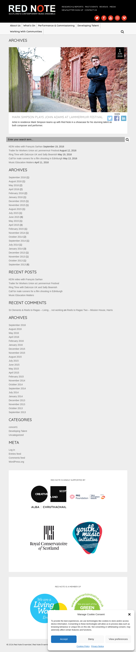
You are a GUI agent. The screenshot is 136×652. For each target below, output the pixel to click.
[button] (129, 614)
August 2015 (15, 209)
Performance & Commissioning (56, 25)
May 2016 (14, 185)
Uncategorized (16, 435)
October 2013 (16, 260)
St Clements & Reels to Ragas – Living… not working (36, 310)
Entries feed (15, 453)
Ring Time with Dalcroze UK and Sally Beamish (33, 154)
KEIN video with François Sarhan (25, 146)
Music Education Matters (21, 162)
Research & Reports (72, 6)
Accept (64, 639)
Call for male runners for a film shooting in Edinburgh (36, 158)
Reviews (103, 6)
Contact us (91, 10)
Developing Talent (88, 25)
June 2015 (14, 217)
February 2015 (16, 229)
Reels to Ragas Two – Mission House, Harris (90, 310)
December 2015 (17, 201)
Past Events (91, 6)
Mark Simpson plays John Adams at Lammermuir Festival (57, 117)
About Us (15, 25)
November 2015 (17, 205)
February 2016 (16, 193)
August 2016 (15, 181)
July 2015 (14, 213)
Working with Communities (26, 31)
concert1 (13, 427)
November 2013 (17, 256)
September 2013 (17, 264)
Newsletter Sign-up (72, 10)
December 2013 (17, 252)
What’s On (29, 25)
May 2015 (14, 221)
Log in (12, 450)
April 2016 (14, 189)
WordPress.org (16, 461)
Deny (91, 639)
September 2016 (17, 177)
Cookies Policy (83, 646)
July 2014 (14, 244)
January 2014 (16, 248)
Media (113, 6)
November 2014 (17, 233)
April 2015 (14, 225)
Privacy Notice (97, 646)
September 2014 (17, 240)
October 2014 (16, 236)
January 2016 (16, 197)
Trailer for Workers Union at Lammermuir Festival (34, 150)
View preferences (118, 639)
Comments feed (17, 457)
